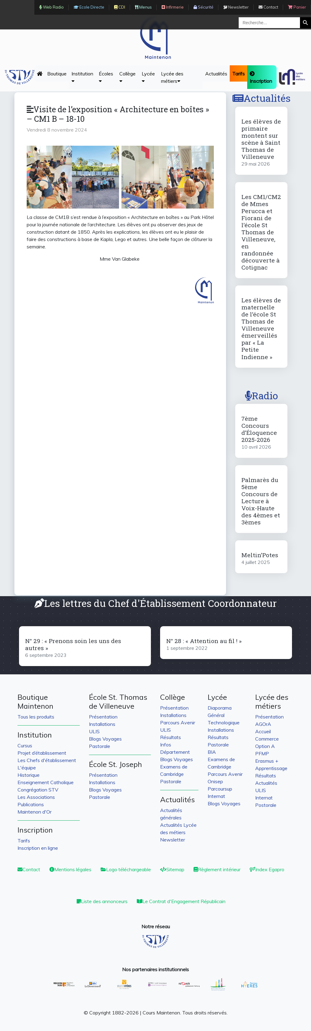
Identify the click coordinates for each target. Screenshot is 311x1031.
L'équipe (26, 768)
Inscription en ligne (37, 848)
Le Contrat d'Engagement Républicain (181, 901)
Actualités (216, 74)
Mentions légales (70, 869)
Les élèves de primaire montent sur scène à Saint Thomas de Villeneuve (261, 138)
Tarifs (23, 840)
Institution (82, 77)
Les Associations (36, 797)
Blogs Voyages (105, 739)
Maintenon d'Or (34, 812)
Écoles (106, 77)
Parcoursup (220, 789)
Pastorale (99, 746)
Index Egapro (267, 869)
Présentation (103, 717)
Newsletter (172, 840)
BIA (212, 752)
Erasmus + (266, 761)
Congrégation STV (37, 790)
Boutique (57, 74)
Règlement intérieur (217, 869)
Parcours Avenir (177, 722)
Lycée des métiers (172, 77)
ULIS (94, 731)
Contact (28, 869)
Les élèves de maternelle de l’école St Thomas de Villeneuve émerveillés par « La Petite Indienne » (261, 328)
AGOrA (263, 724)
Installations (102, 724)
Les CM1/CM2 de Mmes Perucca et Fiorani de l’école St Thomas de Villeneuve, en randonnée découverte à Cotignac (261, 232)
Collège (127, 77)
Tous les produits (35, 717)
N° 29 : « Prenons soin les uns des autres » (73, 644)
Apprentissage (271, 768)
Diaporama (220, 708)
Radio (261, 395)
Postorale (265, 805)
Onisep (215, 781)
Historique (28, 775)
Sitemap (172, 869)
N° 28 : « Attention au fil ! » (204, 641)
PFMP (262, 753)
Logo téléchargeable (126, 869)
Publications (30, 804)
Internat (216, 796)
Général (216, 715)
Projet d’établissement (41, 753)
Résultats (170, 737)
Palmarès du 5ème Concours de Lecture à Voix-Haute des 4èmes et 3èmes (260, 501)
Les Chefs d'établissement (46, 760)
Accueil (263, 731)
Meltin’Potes (259, 555)
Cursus (24, 745)
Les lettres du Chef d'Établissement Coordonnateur (155, 603)
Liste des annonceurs (102, 901)
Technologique (224, 722)
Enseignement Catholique (45, 782)
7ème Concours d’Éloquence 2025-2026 (259, 429)
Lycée (148, 77)
